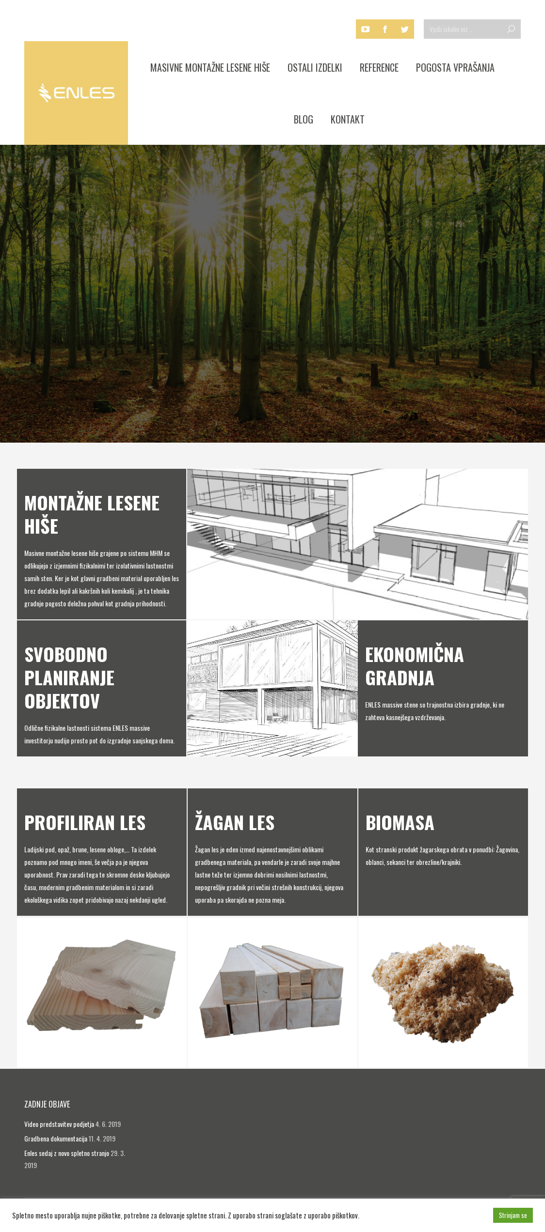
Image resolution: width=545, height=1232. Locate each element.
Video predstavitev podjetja (59, 1124)
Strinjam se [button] (513, 1215)
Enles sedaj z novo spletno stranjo (66, 1153)
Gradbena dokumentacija (55, 1138)
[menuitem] (210, 67)
